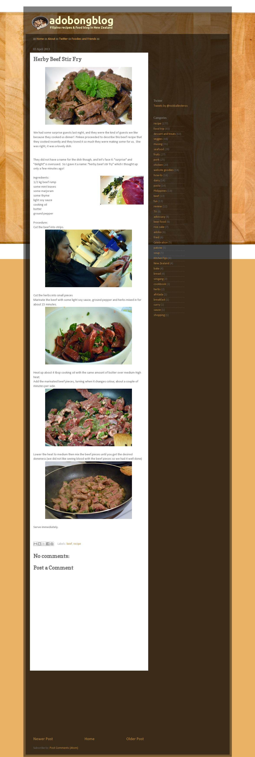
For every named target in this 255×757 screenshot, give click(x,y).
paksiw (158, 247)
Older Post (135, 739)
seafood (159, 149)
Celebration (161, 242)
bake (157, 268)
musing (158, 144)
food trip (159, 128)
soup (157, 253)
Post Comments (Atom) (64, 748)
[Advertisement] (88, 703)
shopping (159, 315)
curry (157, 304)
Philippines (160, 191)
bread (157, 273)
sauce (157, 310)
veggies (158, 139)
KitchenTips (161, 258)
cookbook (160, 284)
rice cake (159, 227)
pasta (157, 185)
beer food (160, 222)
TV (155, 211)
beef (69, 544)
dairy (157, 180)
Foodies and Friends (84, 39)
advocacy (159, 217)
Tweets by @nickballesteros (171, 106)
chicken (158, 165)
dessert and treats (165, 134)
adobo (158, 232)
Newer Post (43, 739)
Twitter (63, 39)
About (51, 39)
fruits (157, 154)
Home (40, 39)
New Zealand (161, 263)
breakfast (159, 299)
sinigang (158, 279)
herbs (157, 289)
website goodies (164, 170)
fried (156, 237)
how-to (158, 175)
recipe (77, 544)
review (158, 206)
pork (156, 159)
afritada (158, 294)
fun (156, 201)
